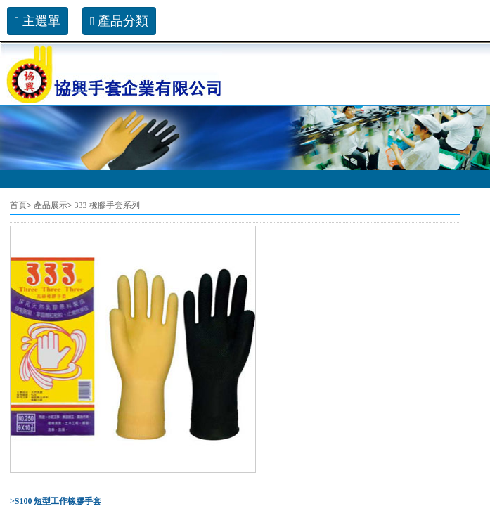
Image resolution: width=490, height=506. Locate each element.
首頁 (18, 205)
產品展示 (50, 205)
